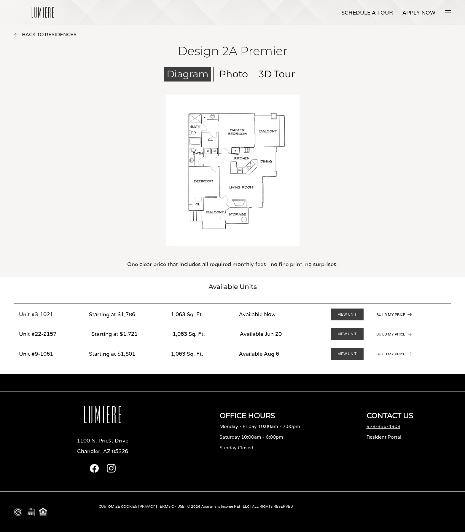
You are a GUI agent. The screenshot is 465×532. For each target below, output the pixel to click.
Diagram (187, 74)
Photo (233, 74)
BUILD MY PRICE (390, 314)
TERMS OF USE (171, 506)
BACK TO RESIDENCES (45, 34)
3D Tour (277, 74)
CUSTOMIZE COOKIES (118, 506)
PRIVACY (147, 506)
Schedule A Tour (367, 12)
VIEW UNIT (347, 314)
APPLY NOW (418, 12)
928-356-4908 (383, 426)
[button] (448, 12)
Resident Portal (384, 437)
